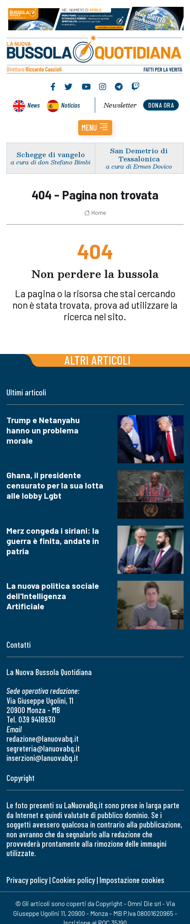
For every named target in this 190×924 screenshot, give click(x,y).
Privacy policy (26, 880)
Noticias (70, 105)
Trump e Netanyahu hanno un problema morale (43, 430)
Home (95, 212)
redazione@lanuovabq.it (42, 738)
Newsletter (120, 105)
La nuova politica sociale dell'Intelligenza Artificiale (52, 596)
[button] (95, 127)
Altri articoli (97, 359)
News (33, 105)
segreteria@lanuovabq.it (43, 748)
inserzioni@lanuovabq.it (42, 758)
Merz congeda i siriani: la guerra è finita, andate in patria (52, 541)
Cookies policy (73, 880)
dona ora (161, 105)
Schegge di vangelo (51, 154)
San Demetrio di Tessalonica (139, 154)
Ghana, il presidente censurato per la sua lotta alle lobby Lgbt (54, 485)
